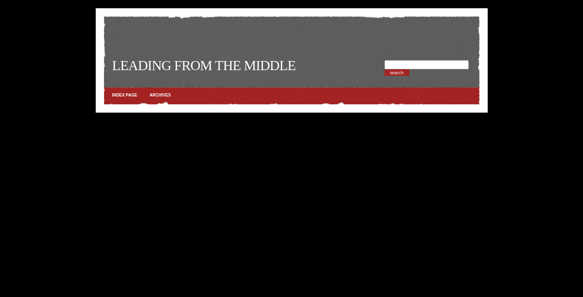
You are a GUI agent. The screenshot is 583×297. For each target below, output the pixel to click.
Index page (124, 95)
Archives (160, 95)
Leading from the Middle (204, 65)
